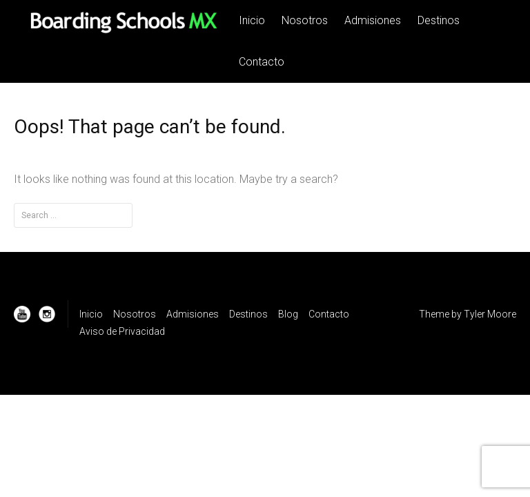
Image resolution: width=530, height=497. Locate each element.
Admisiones (372, 20)
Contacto (261, 61)
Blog (288, 314)
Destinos (439, 20)
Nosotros (305, 20)
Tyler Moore (490, 314)
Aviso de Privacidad (122, 331)
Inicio (252, 20)
